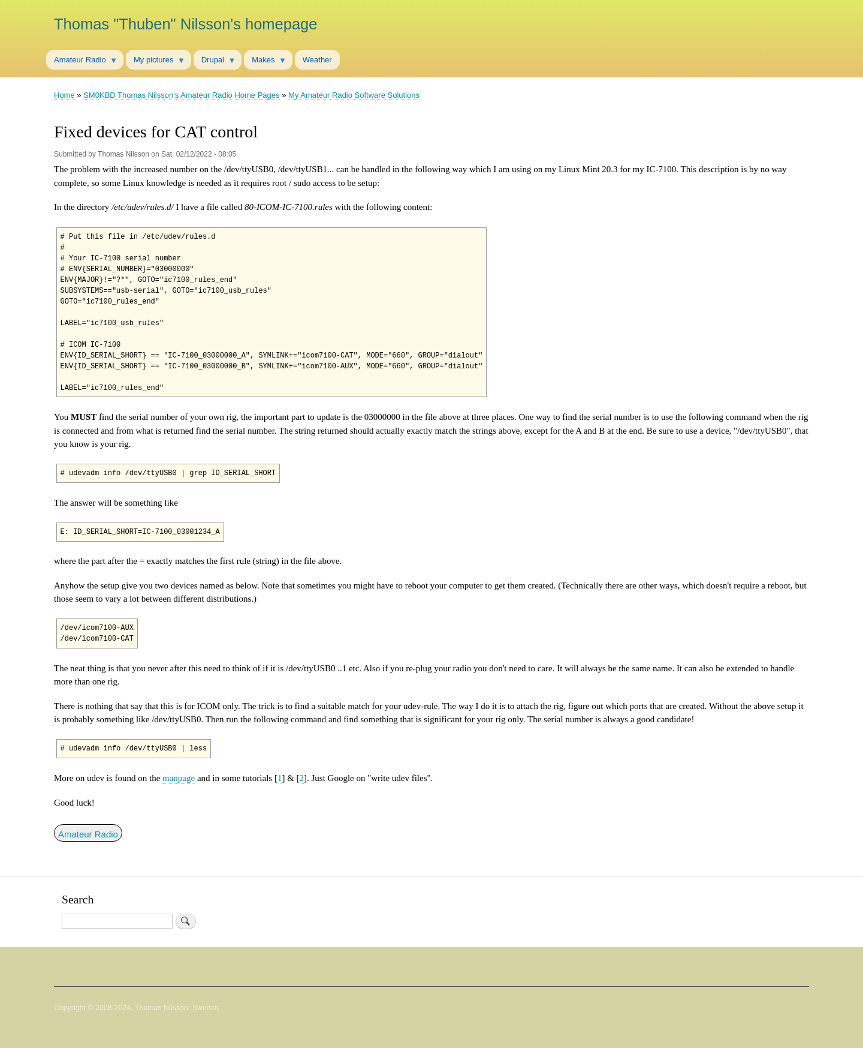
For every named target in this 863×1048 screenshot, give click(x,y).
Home (64, 95)
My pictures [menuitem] (155, 62)
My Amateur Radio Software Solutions (354, 95)
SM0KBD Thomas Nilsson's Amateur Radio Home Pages (181, 95)
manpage (178, 778)
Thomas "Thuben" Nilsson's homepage (185, 24)
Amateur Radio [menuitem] (81, 62)
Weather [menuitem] (317, 59)
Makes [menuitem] (265, 62)
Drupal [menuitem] (215, 62)
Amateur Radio (88, 834)
